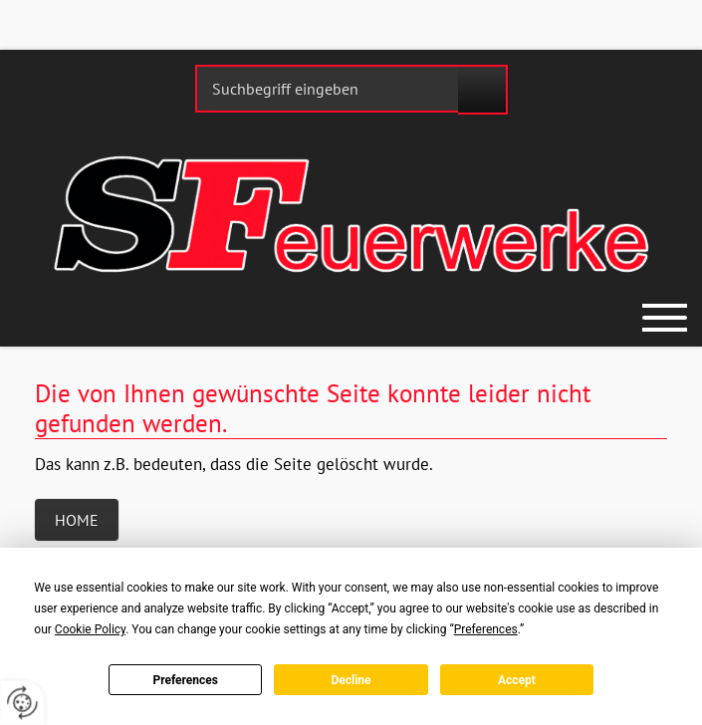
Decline (350, 680)
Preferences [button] (486, 629)
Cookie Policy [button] (90, 629)
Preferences (185, 680)
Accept (517, 680)
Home (77, 520)
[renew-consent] (22, 702)
